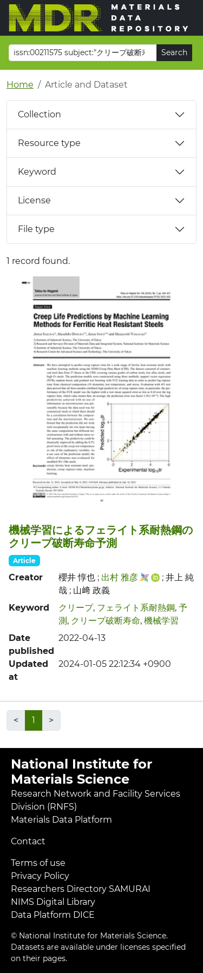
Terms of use (38, 863)
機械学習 (161, 620)
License (34, 200)
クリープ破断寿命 (105, 620)
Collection (39, 114)
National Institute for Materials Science (81, 771)
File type (36, 229)
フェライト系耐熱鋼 (136, 608)
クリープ (75, 608)
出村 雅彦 (119, 577)
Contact (28, 841)
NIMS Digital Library (53, 902)
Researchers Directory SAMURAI (80, 889)
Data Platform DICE (53, 915)
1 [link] (33, 720)
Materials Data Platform (61, 820)
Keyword (37, 172)
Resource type (49, 143)
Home (20, 85)
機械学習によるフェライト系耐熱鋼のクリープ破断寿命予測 (101, 537)
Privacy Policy (40, 876)
